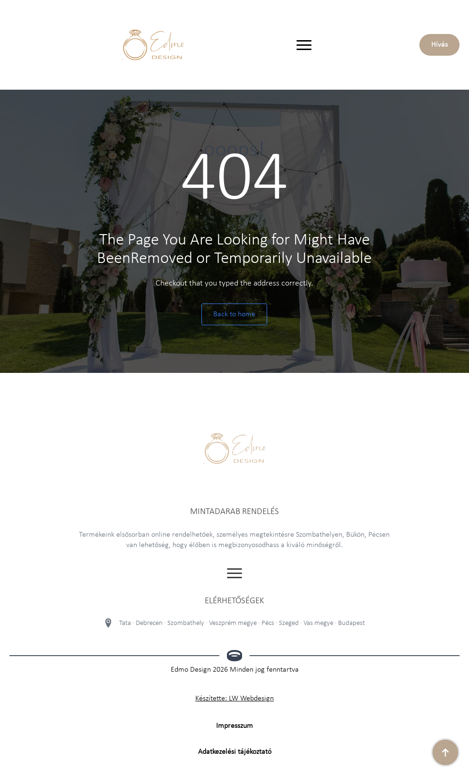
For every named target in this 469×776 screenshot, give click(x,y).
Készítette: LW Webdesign (234, 698)
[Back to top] (445, 752)
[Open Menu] (304, 44)
